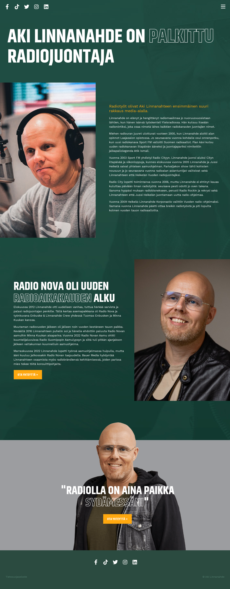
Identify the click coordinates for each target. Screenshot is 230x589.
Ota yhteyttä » (28, 374)
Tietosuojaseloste (16, 576)
